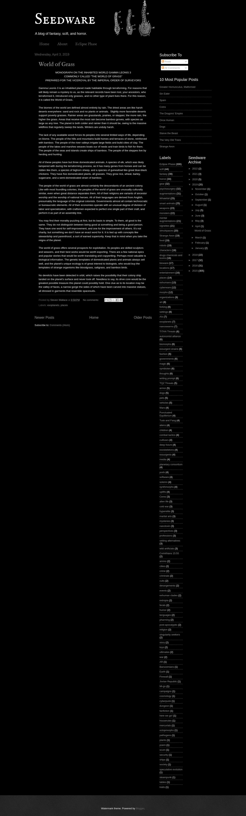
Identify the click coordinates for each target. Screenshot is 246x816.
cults (162, 580)
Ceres (163, 496)
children (164, 430)
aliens (163, 425)
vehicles (164, 402)
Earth (162, 671)
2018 (195, 254)
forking (163, 306)
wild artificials (167, 548)
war (162, 657)
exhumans (165, 282)
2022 (195, 168)
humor (163, 610)
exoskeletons (167, 449)
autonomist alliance (170, 336)
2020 (195, 179)
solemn (164, 482)
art (161, 302)
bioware (164, 263)
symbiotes (165, 368)
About (62, 44)
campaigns (165, 691)
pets (162, 397)
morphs (164, 292)
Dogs (162, 126)
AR (161, 661)
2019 (195, 184)
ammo (163, 561)
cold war (164, 506)
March (199, 237)
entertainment (167, 272)
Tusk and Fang (168, 420)
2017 (195, 260)
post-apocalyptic (168, 624)
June (198, 215)
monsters (165, 213)
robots (163, 245)
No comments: (91, 300)
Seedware (65, 19)
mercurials (165, 725)
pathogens (165, 735)
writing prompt (167, 378)
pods (162, 472)
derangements (167, 585)
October (199, 194)
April (198, 226)
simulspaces (166, 230)
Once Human (167, 120)
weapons (165, 208)
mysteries (165, 521)
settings (164, 311)
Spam (163, 100)
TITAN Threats (167, 331)
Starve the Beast (169, 133)
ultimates (165, 652)
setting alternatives (170, 540)
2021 (195, 173)
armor (163, 388)
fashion (164, 353)
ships (162, 759)
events (163, 590)
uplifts (163, 491)
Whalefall (165, 198)
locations (164, 267)
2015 (195, 270)
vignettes (165, 225)
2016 (195, 265)
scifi (162, 169)
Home (44, 44)
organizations (167, 297)
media (163, 459)
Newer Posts (44, 317)
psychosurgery (168, 188)
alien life (164, 501)
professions (166, 535)
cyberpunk (165, 701)
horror (163, 178)
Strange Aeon (167, 146)
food (162, 240)
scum (162, 749)
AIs (161, 316)
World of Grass (57, 64)
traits (162, 787)
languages (165, 615)
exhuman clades (169, 595)
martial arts (166, 516)
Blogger (140, 808)
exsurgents (166, 454)
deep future (166, 444)
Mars (162, 407)
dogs (162, 392)
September (201, 199)
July (197, 210)
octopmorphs (167, 730)
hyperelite (165, 511)
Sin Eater (165, 93)
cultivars (164, 440)
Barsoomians (167, 666)
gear (162, 183)
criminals (164, 575)
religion (164, 629)
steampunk (166, 777)
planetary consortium (171, 464)
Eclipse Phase (86, 44)
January (199, 248)
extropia (164, 600)
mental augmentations (168, 219)
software (164, 477)
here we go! (166, 715)
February (200, 242)
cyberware (165, 287)
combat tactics (167, 435)
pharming (165, 619)
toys (162, 647)
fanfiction (165, 710)
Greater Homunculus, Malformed (177, 86)
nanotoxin (165, 526)
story (162, 642)
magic (163, 363)
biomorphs (165, 344)
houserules (166, 720)
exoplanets (53, 305)
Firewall (164, 676)
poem (163, 745)
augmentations (168, 193)
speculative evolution (171, 769)
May (197, 220)
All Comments (171, 67)
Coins (163, 106)
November (201, 188)
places (64, 305)
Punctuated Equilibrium (166, 414)
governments (167, 358)
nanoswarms (167, 326)
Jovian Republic (168, 681)
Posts (166, 61)
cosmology (165, 696)
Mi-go (163, 686)
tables (163, 782)
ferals (162, 605)
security (164, 754)
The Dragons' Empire (171, 113)
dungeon (164, 705)
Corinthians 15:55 (169, 553)
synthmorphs (167, 486)
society (163, 764)
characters (165, 250)
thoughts (164, 373)
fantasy (164, 173)
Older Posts (143, 317)
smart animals (167, 203)
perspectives (166, 530)
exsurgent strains (169, 348)
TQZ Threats (167, 383)
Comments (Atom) (60, 325)
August (199, 204)
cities (162, 566)
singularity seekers (170, 634)
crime (162, 571)
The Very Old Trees (170, 139)
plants (163, 740)
